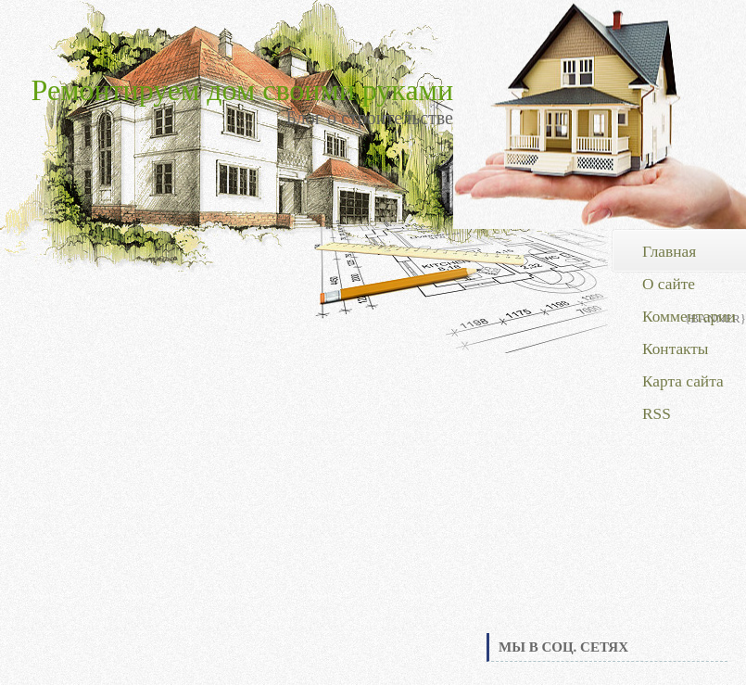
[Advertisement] (607, 490)
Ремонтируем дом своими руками (242, 90)
